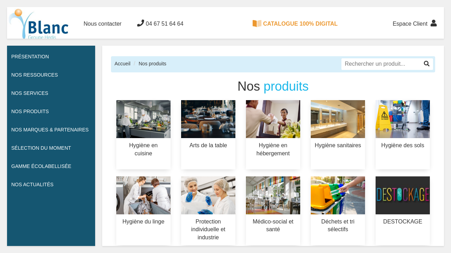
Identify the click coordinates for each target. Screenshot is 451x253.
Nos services (29, 93)
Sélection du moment (41, 148)
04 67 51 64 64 (160, 23)
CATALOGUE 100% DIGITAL (295, 23)
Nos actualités (32, 184)
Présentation (30, 56)
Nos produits (152, 63)
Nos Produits (30, 111)
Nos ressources (34, 75)
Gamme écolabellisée (41, 166)
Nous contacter (103, 24)
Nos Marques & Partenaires (50, 129)
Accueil (122, 63)
